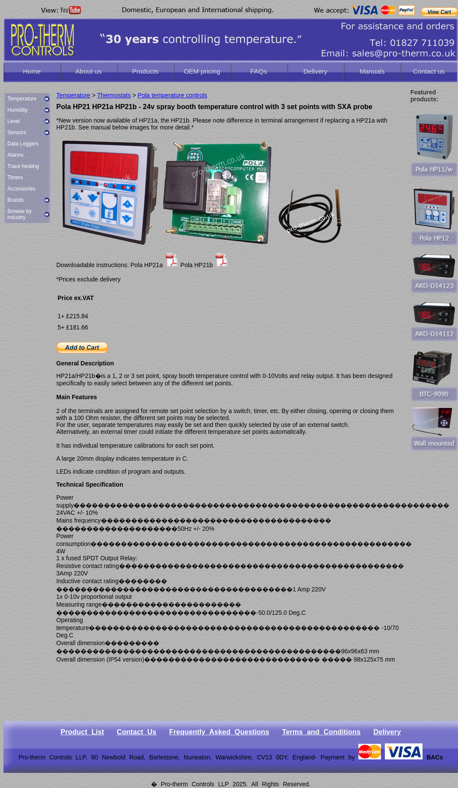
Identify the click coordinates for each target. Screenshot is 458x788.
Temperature (21, 99)
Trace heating (23, 166)
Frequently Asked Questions (219, 732)
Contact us (429, 71)
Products (145, 71)
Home (32, 71)
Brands (15, 200)
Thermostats (114, 95)
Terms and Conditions (321, 732)
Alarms (15, 155)
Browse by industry (19, 214)
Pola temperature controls (172, 95)
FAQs (258, 71)
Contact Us (136, 732)
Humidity (17, 110)
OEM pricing (202, 71)
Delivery (315, 71)
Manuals (371, 71)
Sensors (16, 132)
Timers (15, 177)
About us (88, 71)
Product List (82, 732)
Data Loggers (23, 144)
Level (13, 121)
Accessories (21, 189)
